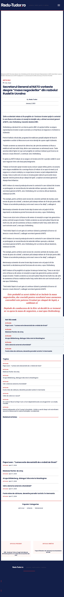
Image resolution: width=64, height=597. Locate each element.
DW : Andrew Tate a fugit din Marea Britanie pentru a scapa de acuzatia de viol (15, 527)
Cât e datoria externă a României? (18, 318)
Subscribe (56, 580)
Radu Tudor (33, 72)
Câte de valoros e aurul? (11, 369)
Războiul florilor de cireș (14, 305)
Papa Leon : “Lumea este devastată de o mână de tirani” (26, 299)
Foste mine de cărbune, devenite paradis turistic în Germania (28, 324)
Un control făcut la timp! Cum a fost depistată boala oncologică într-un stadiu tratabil (30, 376)
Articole (6, 53)
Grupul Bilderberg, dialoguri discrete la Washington (25, 311)
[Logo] (24, 5)
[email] (26, 581)
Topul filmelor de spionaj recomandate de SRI (48, 524)
